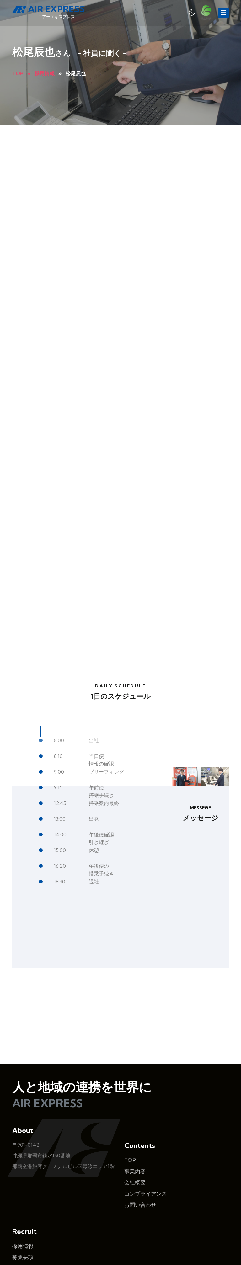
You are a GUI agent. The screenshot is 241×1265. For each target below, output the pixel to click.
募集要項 (23, 1196)
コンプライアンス (145, 1132)
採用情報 (23, 1185)
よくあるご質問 (31, 1207)
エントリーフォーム (36, 1218)
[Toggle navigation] (223, 13)
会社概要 (135, 1121)
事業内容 (135, 1110)
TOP (130, 1099)
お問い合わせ (140, 1143)
